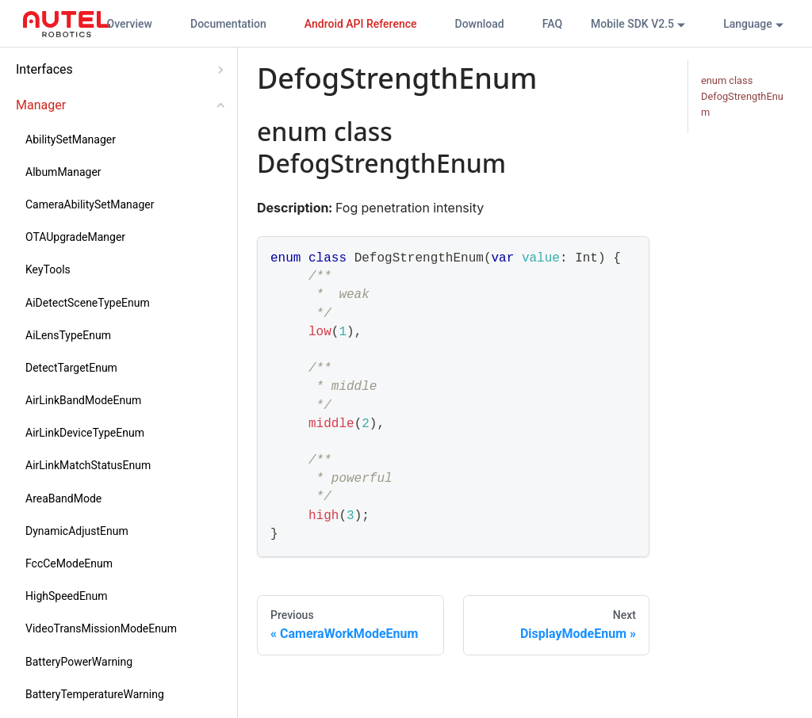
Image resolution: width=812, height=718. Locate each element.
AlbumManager (63, 172)
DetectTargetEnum (71, 367)
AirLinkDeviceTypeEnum (84, 432)
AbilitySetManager (70, 139)
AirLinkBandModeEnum (83, 400)
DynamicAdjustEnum (76, 531)
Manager (41, 105)
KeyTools (48, 269)
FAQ (552, 23)
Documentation (228, 23)
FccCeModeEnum (69, 563)
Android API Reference (360, 23)
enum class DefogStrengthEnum (742, 96)
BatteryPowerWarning (78, 661)
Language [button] (747, 23)
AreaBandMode (63, 498)
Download (479, 23)
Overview (129, 23)
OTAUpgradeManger (75, 237)
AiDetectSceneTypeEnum (87, 302)
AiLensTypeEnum (68, 335)
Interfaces (44, 69)
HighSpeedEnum (66, 596)
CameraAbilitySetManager (89, 204)
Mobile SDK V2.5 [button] (632, 23)
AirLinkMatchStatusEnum (88, 465)
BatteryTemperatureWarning (94, 694)
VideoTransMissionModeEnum (101, 628)
